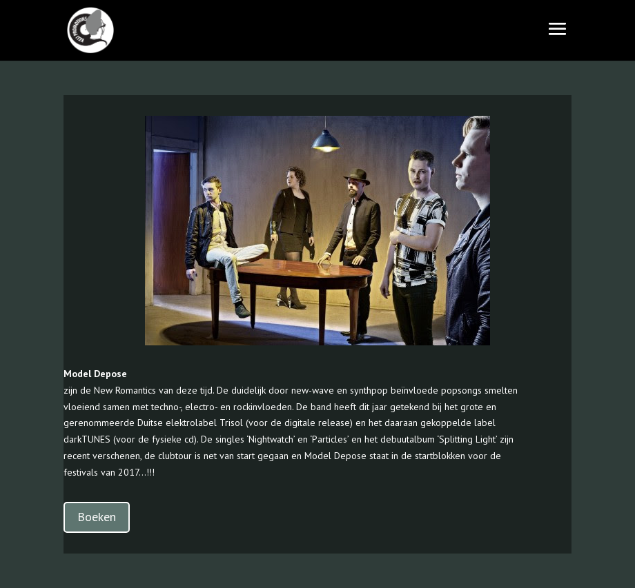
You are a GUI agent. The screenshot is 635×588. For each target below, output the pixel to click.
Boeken (96, 517)
